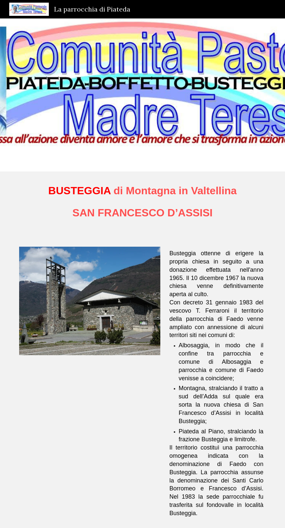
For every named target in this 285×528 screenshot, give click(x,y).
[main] (142, 205)
